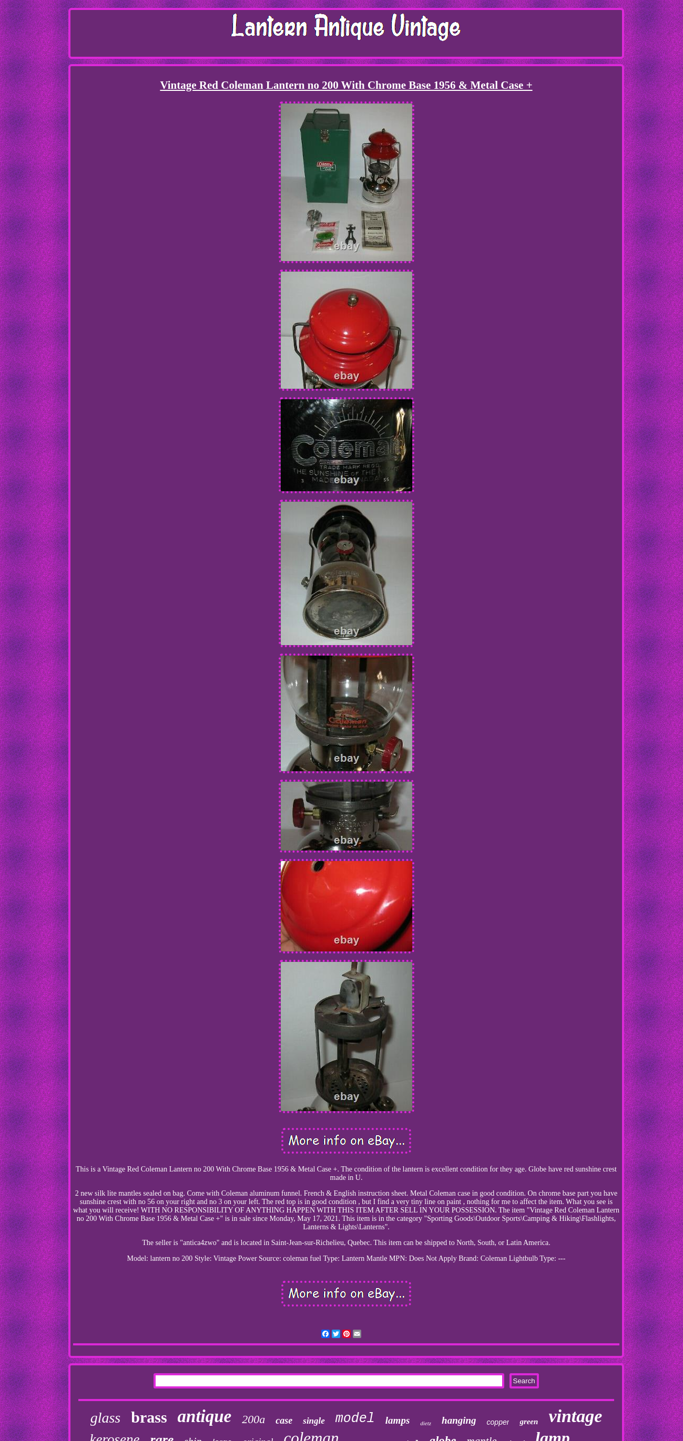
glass (105, 1417)
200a (253, 1419)
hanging (459, 1420)
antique (205, 1416)
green (528, 1421)
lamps (397, 1420)
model (355, 1418)
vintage (575, 1416)
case (284, 1420)
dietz (425, 1423)
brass (149, 1417)
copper (498, 1422)
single (314, 1421)
